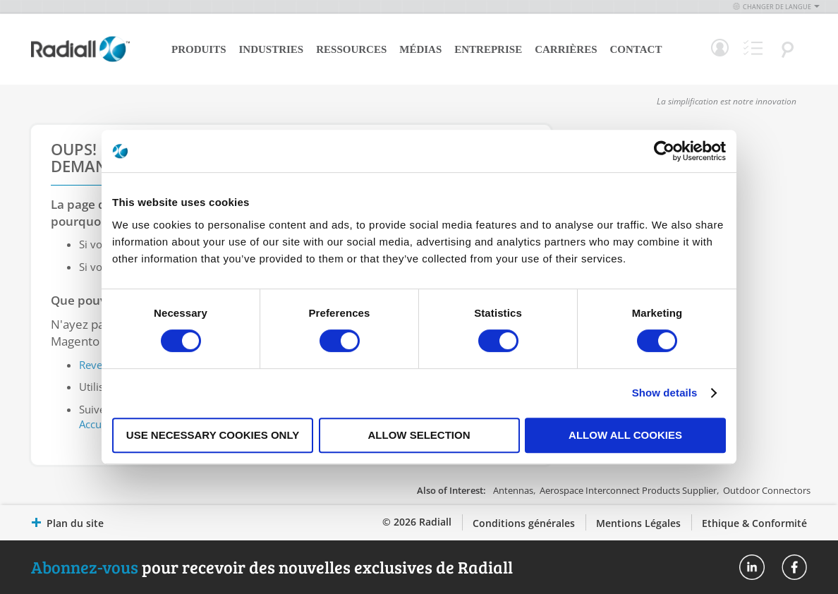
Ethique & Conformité (754, 523)
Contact (636, 49)
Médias (420, 49)
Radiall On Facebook (794, 567)
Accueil (96, 424)
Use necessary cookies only (212, 435)
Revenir (97, 365)
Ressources (351, 49)
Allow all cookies (625, 435)
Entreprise (488, 49)
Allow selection (419, 435)
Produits (198, 49)
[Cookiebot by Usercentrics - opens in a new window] (664, 151)
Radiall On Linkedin (752, 567)
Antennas (513, 490)
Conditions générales (524, 523)
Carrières (566, 49)
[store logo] (80, 60)
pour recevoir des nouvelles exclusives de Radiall (272, 566)
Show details (665, 393)
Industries (271, 49)
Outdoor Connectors (766, 490)
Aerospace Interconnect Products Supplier (628, 490)
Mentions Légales (638, 523)
